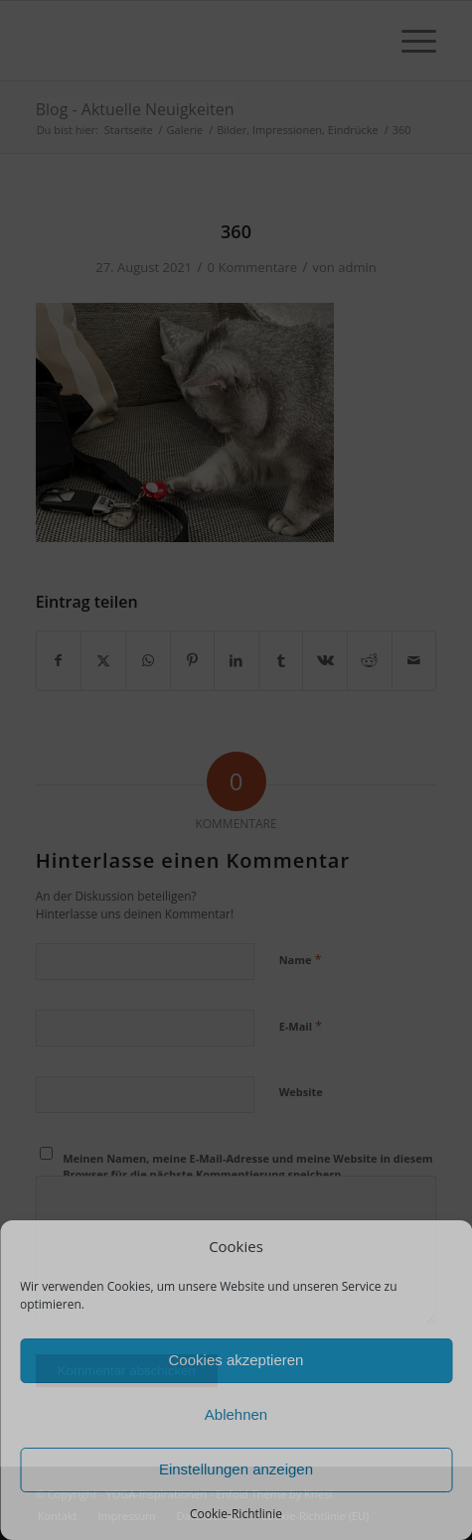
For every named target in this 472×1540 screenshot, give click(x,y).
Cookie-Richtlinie (236, 1513)
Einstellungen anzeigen (236, 1469)
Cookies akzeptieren (236, 1359)
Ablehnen (236, 1414)
